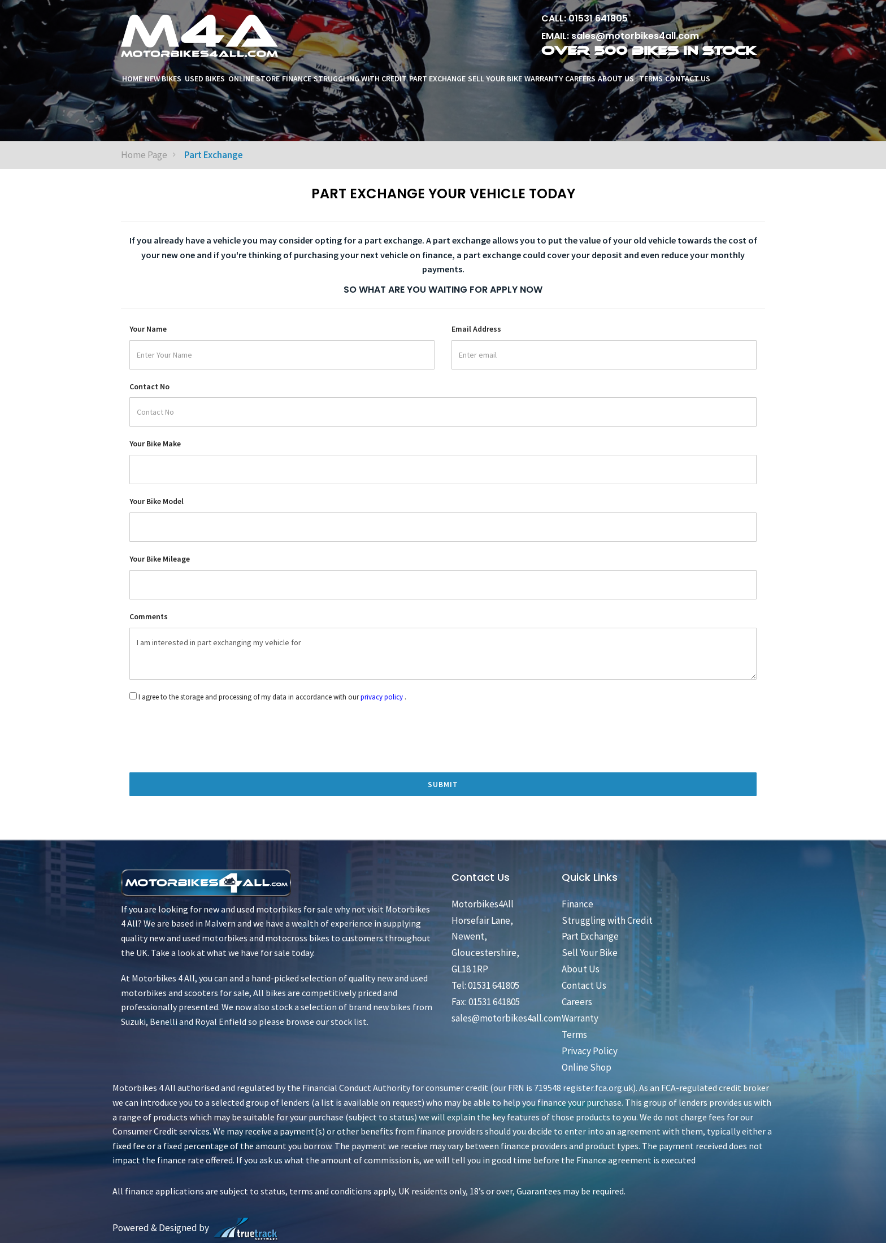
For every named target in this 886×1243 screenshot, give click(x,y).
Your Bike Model (156, 501)
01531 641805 (598, 18)
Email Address (476, 329)
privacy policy (382, 697)
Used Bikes (205, 78)
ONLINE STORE (254, 78)
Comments (148, 616)
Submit (443, 784)
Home (132, 78)
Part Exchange (437, 78)
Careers (580, 78)
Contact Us (687, 78)
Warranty (543, 78)
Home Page (144, 155)
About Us (617, 78)
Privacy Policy (590, 1051)
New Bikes (163, 78)
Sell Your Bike (495, 78)
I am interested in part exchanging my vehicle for (443, 654)
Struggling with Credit (360, 78)
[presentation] (215, 816)
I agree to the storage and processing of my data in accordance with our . (272, 697)
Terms (651, 78)
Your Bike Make (155, 443)
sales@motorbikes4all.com (635, 35)
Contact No (149, 386)
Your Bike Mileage (159, 559)
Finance (296, 78)
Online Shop (586, 1067)
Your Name (148, 329)
